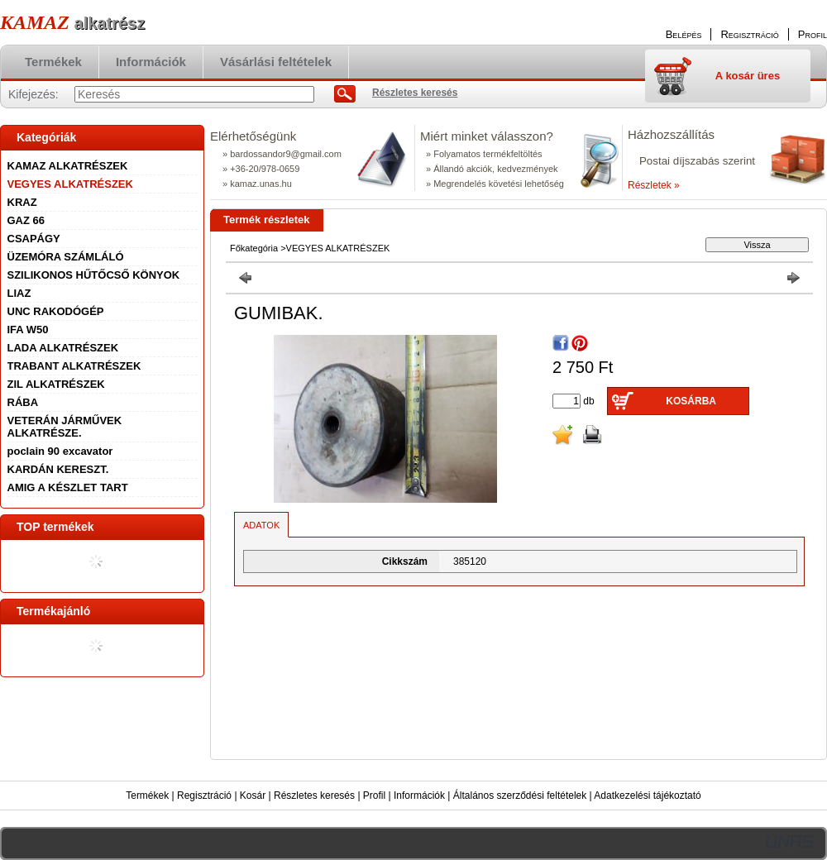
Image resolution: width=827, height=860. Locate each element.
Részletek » (654, 185)
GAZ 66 (26, 220)
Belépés (684, 34)
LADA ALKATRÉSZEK (63, 348)
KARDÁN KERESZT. (58, 469)
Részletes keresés (314, 795)
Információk (419, 795)
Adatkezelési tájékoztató (647, 795)
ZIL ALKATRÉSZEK (56, 384)
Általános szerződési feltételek (519, 795)
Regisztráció (204, 795)
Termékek (147, 795)
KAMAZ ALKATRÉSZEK (67, 166)
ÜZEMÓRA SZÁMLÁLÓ (65, 257)
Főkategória (254, 248)
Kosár (252, 795)
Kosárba (691, 401)
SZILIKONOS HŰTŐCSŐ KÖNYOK (93, 275)
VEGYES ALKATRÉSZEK (70, 184)
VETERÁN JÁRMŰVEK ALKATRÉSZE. (64, 426)
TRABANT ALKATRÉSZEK (74, 366)
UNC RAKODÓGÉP (55, 311)
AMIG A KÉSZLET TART (67, 487)
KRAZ (22, 202)
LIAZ (19, 293)
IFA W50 (28, 329)
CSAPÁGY (33, 238)
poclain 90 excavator (60, 451)
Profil (374, 795)
